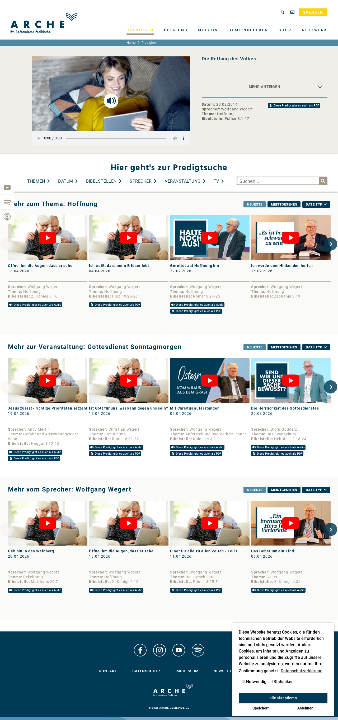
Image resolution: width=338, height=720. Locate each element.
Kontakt (108, 672)
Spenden (313, 12)
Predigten (140, 30)
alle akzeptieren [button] (283, 698)
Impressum (187, 672)
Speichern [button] (261, 708)
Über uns (175, 30)
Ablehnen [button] (305, 708)
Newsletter (226, 672)
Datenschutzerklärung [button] (301, 670)
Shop (285, 30)
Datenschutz (146, 672)
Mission (208, 30)
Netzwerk (314, 30)
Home (131, 43)
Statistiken (281, 681)
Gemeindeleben (248, 30)
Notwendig (254, 681)
